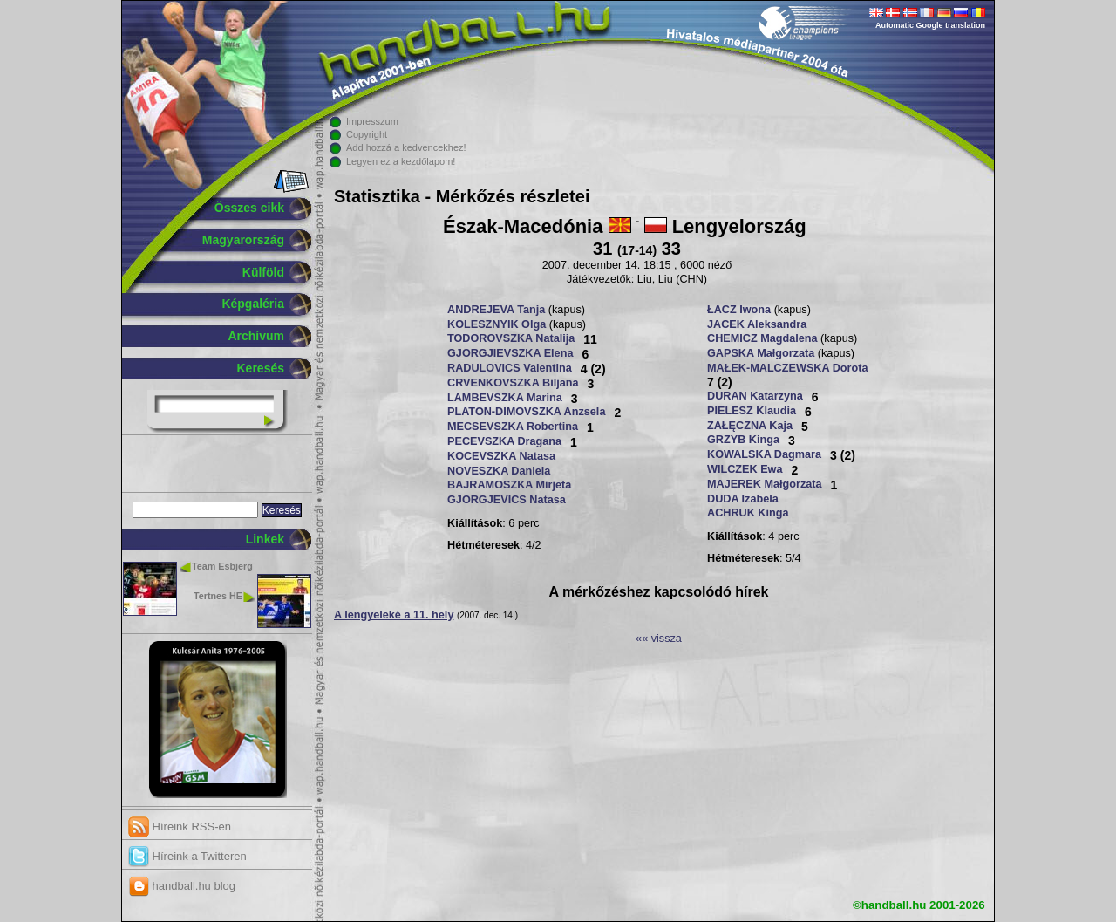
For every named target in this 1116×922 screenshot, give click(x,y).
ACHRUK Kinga (748, 513)
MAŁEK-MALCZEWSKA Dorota (787, 368)
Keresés (261, 368)
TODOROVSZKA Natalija (511, 338)
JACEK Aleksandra (756, 324)
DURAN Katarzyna (755, 396)
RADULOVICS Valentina (509, 368)
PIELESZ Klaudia (751, 411)
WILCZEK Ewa (745, 469)
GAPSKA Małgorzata (760, 353)
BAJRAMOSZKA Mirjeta (509, 485)
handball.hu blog (181, 885)
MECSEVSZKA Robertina (512, 426)
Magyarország (243, 240)
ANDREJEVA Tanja (496, 310)
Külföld (263, 272)
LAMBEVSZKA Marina (504, 398)
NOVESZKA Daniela (498, 471)
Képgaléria (252, 304)
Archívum (256, 336)
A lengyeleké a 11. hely (393, 615)
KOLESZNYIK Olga (496, 324)
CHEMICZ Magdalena (762, 338)
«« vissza (659, 638)
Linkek (265, 539)
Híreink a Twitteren (187, 856)
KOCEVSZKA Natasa (501, 456)
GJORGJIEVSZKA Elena (510, 353)
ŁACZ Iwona (739, 310)
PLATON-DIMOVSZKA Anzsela (526, 412)
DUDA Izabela (743, 499)
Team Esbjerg (222, 566)
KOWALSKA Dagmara (764, 454)
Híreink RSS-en (179, 826)
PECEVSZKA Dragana (504, 441)
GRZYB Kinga (743, 440)
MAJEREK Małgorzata (764, 484)
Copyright (366, 134)
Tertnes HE (218, 596)
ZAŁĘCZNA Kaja (750, 426)
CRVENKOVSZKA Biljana (513, 383)
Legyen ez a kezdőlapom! (400, 161)
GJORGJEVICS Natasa (506, 500)
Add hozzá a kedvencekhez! (406, 147)
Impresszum (372, 121)
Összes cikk (249, 208)
